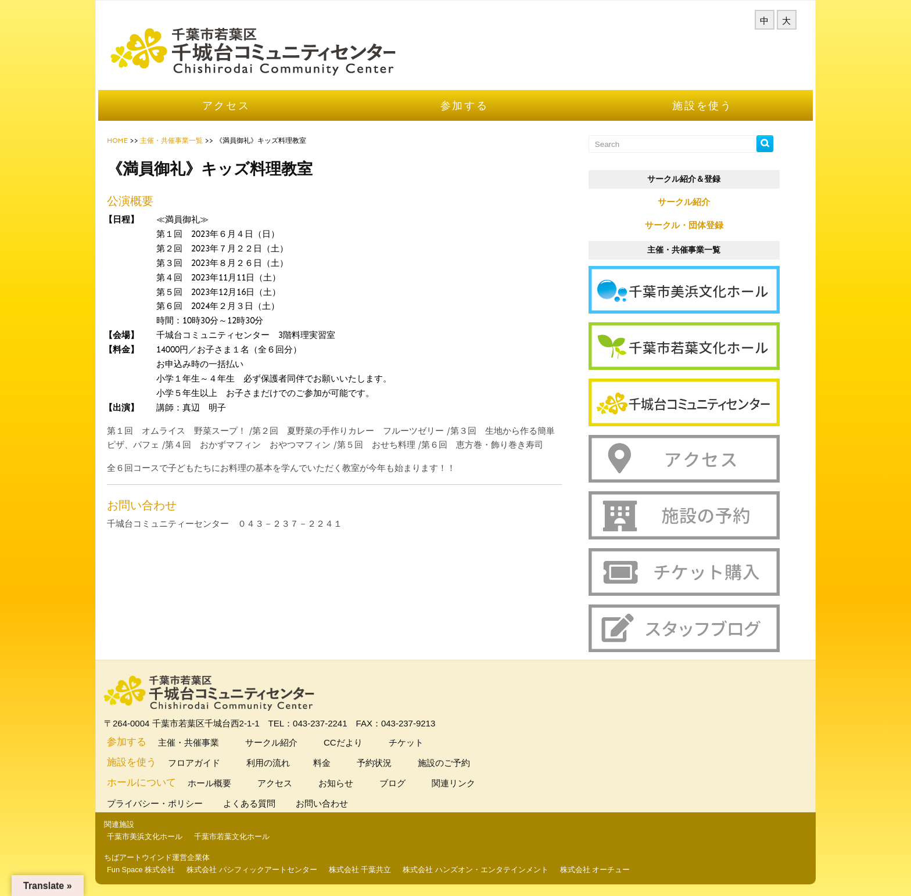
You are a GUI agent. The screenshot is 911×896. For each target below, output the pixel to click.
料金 (322, 763)
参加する (464, 105)
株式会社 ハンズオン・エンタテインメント (475, 869)
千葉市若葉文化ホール (232, 836)
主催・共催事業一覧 (171, 140)
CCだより (342, 742)
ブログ (391, 783)
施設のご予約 (442, 763)
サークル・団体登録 (684, 225)
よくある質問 (250, 803)
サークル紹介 (684, 202)
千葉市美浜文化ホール (144, 836)
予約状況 (373, 763)
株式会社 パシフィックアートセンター (251, 869)
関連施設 (119, 824)
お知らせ (334, 783)
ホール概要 (208, 783)
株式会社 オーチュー (595, 869)
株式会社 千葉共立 (360, 869)
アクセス (226, 105)
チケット (405, 742)
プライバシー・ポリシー (156, 803)
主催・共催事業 (187, 742)
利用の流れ (266, 763)
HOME (117, 140)
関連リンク (452, 783)
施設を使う (702, 105)
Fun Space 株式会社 (141, 869)
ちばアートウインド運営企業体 (157, 857)
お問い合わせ (323, 803)
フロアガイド (192, 763)
